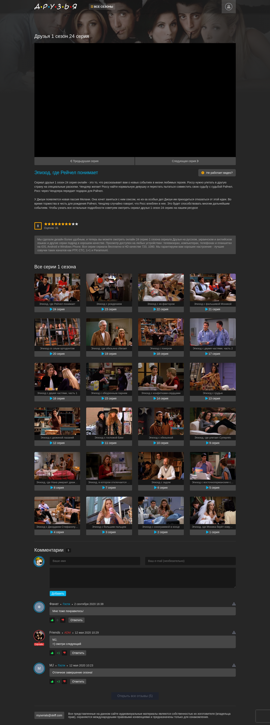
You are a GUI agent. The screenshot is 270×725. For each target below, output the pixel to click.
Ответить (76, 620)
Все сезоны (102, 6)
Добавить (58, 593)
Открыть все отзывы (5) (135, 696)
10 (76, 224)
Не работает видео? (217, 172)
